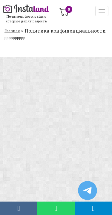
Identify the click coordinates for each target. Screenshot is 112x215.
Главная (12, 30)
